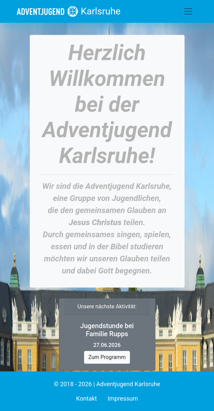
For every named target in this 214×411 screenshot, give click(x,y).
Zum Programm (107, 357)
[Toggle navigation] (188, 11)
